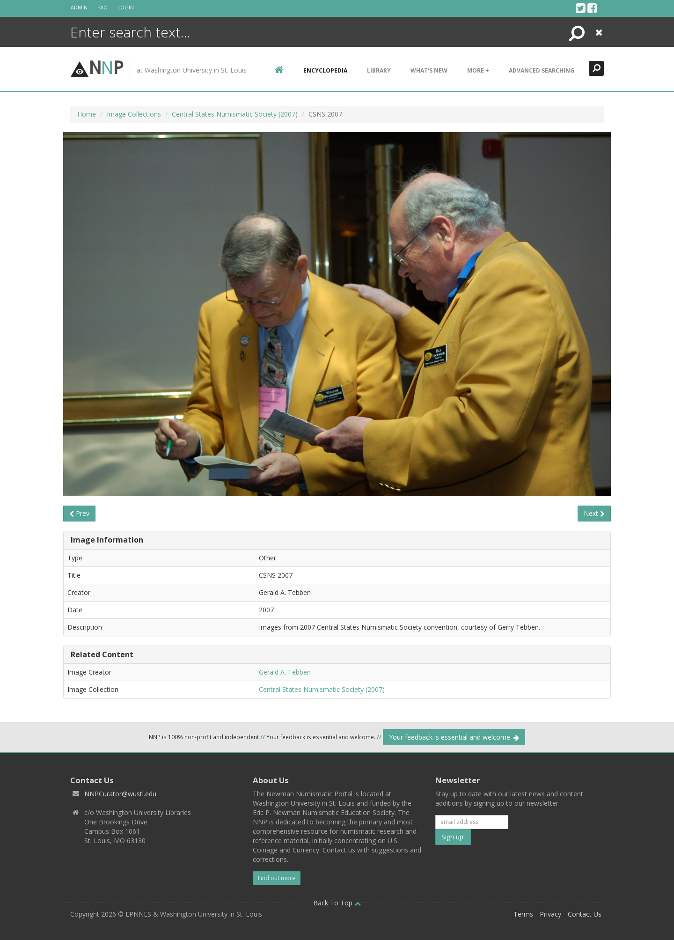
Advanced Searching (541, 70)
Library (379, 70)
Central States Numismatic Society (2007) (235, 114)
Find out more (276, 878)
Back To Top (337, 902)
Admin (79, 7)
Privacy (550, 914)
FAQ (102, 7)
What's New (428, 70)
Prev (79, 513)
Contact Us (584, 914)
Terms (523, 914)
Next (594, 513)
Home (86, 114)
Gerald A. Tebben (285, 672)
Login (125, 7)
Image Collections (134, 114)
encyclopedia (325, 70)
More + (478, 70)
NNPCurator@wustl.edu (120, 793)
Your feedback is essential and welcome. (454, 737)
